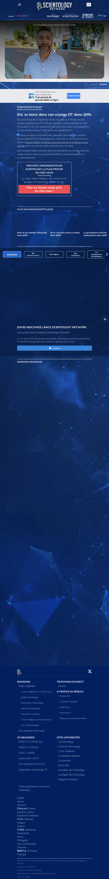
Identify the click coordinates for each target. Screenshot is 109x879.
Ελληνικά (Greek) (26, 806)
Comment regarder (68, 699)
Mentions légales (24, 875)
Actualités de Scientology (71, 768)
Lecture (54, 348)
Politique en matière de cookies (29, 868)
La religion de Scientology (71, 772)
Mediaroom (65, 705)
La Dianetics (64, 758)
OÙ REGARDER (25, 735)
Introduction (65, 694)
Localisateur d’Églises (69, 754)
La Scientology (65, 739)
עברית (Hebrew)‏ (25, 817)
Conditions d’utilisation (26, 865)
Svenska (21, 845)
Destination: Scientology (32, 701)
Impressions (65, 711)
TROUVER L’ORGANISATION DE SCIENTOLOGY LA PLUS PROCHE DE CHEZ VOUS (44, 169)
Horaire (62, 684)
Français (21, 852)
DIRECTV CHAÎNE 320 (30, 739)
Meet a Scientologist (30, 706)
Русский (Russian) (26, 841)
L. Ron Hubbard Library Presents (36, 718)
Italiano (21, 824)
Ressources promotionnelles (73, 716)
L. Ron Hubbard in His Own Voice (36, 690)
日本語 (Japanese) (26, 827)
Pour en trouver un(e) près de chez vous (44, 189)
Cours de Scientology (69, 744)
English (20, 796)
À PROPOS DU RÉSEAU (70, 689)
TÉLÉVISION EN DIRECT (70, 680)
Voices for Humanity (30, 712)
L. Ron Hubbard (66, 749)
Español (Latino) (25, 810)
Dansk (20, 799)
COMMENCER (73, 96)
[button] (107, 254)
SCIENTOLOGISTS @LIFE (29, 107)
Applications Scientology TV (32, 767)
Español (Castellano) (27, 813)
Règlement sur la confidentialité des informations (36, 872)
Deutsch (21, 803)
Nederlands (23, 831)
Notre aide (63, 763)
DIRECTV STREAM (28, 745)
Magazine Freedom (68, 777)
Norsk (20, 834)
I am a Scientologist (30, 723)
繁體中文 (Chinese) (27, 849)
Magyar (21, 820)
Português (22, 838)
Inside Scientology (29, 695)
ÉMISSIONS (23, 680)
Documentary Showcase (31, 729)
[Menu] (19, 4)
